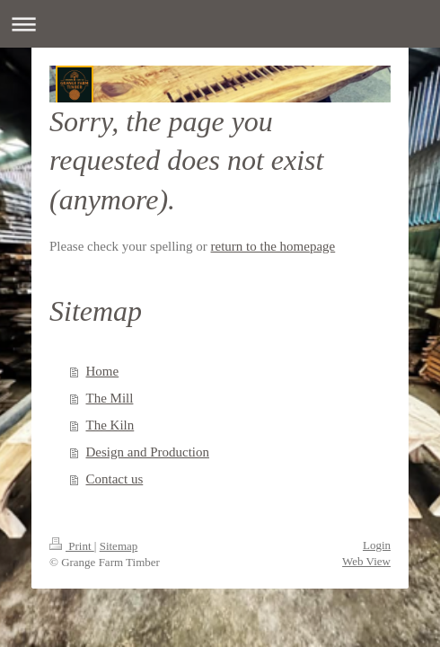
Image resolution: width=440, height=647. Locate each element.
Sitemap (119, 546)
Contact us (115, 479)
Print (71, 546)
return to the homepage (273, 246)
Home (102, 371)
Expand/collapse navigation (220, 23)
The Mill (110, 398)
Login (377, 545)
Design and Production (147, 452)
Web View (366, 561)
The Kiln (110, 425)
